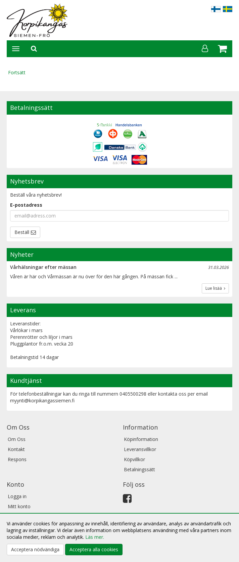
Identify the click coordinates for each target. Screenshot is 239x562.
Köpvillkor (134, 459)
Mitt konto (19, 506)
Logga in (17, 496)
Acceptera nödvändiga (35, 549)
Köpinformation (141, 439)
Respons (17, 459)
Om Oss (17, 439)
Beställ (21, 232)
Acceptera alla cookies (93, 549)
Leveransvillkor (140, 449)
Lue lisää (215, 288)
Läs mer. (94, 537)
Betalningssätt (139, 469)
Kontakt (16, 449)
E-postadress (26, 205)
